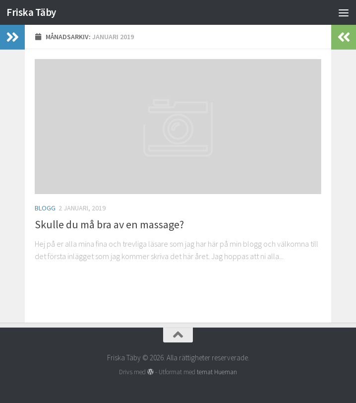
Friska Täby (31, 12)
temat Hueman (217, 372)
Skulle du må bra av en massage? (109, 224)
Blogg (45, 207)
